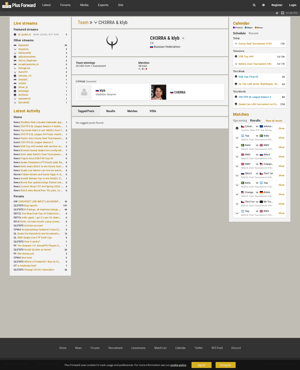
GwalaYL (23, 79)
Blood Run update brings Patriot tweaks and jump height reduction (57, 182)
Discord (236, 348)
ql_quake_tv (24, 34)
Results (110, 111)
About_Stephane (27, 60)
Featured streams (26, 29)
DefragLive (24, 68)
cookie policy (178, 365)
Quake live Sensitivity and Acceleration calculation (45, 233)
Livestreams (138, 348)
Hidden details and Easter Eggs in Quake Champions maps (53, 174)
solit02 (22, 83)
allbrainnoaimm (26, 56)
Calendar (241, 23)
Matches (132, 111)
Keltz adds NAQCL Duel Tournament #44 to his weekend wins (54, 154)
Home (18, 117)
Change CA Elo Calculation (39, 269)
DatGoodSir (24, 53)
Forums (19, 196)
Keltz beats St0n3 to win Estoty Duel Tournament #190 (50, 166)
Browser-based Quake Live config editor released (47, 150)
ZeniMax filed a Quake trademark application (45, 122)
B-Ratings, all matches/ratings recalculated (48, 209)
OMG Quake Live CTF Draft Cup (34, 237)
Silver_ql (23, 87)
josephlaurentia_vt (28, 64)
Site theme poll (25, 253)
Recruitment (115, 348)
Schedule (239, 33)
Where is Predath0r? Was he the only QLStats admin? (53, 261)
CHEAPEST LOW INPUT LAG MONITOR (40, 201)
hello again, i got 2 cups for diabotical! (43, 217)
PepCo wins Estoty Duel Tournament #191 (44, 138)
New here (26, 257)
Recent (253, 33)
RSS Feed (217, 348)
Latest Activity (27, 110)
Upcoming (240, 120)
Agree (201, 365)
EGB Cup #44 (246, 56)
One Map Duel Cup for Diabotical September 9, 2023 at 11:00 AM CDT (61, 213)
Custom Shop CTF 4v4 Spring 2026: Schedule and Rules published (57, 186)
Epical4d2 (23, 102)
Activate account (33, 225)
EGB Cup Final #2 (248, 76)
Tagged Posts (86, 111)
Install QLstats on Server (37, 249)
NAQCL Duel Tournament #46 (255, 64)
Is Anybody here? (27, 265)
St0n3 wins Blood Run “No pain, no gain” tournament (50, 190)
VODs (153, 111)
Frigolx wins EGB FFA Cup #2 (36, 158)
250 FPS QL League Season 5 (36, 142)
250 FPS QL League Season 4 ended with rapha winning (51, 126)
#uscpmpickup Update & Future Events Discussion (49, 229)
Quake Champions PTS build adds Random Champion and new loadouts (60, 162)
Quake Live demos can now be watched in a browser (49, 170)
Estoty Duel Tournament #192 (255, 43)
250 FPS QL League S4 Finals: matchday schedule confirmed (54, 134)
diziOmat (23, 94)
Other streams (24, 40)
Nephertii (23, 45)
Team (83, 22)
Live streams (25, 23)
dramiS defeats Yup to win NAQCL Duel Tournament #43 (51, 178)
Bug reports (31, 205)
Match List (160, 348)
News (78, 348)
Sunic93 (23, 72)
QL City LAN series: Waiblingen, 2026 (259, 84)
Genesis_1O (24, 75)
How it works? (32, 241)
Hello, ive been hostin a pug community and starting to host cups (56, 221)
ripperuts (23, 49)
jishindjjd (23, 91)
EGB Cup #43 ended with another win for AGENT (47, 146)
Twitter (199, 348)
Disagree (225, 365)
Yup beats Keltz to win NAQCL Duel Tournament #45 (49, 130)
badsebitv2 (24, 98)
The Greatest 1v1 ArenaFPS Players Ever (39, 245)
